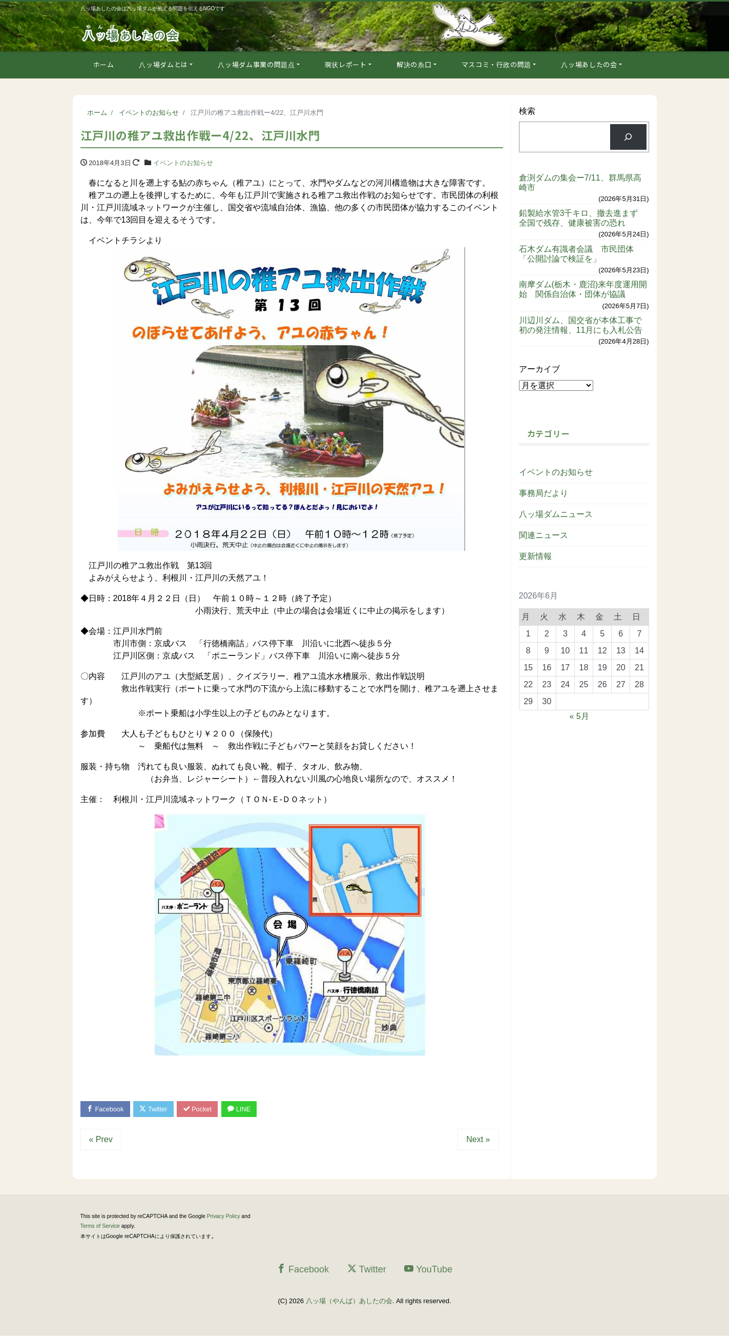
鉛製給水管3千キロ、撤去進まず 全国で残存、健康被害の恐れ (583, 218)
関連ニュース (543, 535)
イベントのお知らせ (183, 163)
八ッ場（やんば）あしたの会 (349, 1301)
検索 (527, 111)
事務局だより (543, 493)
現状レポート (346, 64)
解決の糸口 (414, 64)
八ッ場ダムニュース (556, 514)
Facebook (106, 1109)
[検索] (628, 136)
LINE (243, 1109)
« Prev (101, 1139)
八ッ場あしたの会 (589, 64)
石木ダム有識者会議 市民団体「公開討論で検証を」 (576, 254)
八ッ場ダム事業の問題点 (256, 64)
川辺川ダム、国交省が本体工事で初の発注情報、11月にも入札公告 (581, 325)
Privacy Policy (223, 1217)
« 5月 (579, 716)
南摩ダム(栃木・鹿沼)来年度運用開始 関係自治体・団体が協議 (583, 289)
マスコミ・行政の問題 (497, 64)
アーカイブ (539, 369)
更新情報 (535, 556)
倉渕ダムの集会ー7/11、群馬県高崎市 (580, 182)
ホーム (103, 64)
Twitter (155, 1109)
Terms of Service (100, 1226)
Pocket (200, 1109)
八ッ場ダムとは (163, 64)
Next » (478, 1139)
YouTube (428, 1269)
